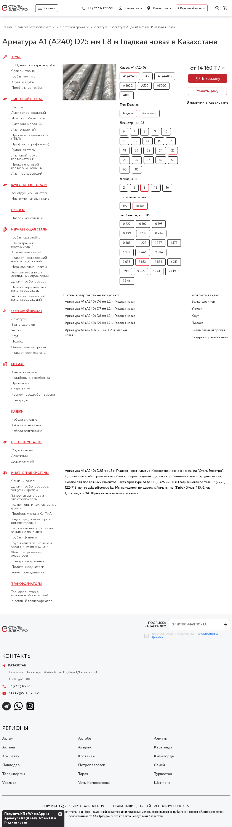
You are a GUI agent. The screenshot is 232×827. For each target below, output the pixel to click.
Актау (7, 738)
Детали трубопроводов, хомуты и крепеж (30, 488)
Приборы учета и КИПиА (31, 514)
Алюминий (19, 456)
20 (136, 150)
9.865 (141, 271)
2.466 (143, 252)
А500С (161, 86)
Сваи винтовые (23, 71)
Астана (8, 747)
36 (148, 160)
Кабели (17, 412)
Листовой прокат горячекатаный (25, 157)
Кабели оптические (26, 431)
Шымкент (162, 783)
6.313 (174, 262)
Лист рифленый (23, 129)
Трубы (16, 57)
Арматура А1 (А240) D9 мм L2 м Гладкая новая (100, 322)
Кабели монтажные (26, 425)
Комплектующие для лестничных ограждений (30, 274)
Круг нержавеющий (26, 252)
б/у (125, 206)
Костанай (86, 756)
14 (147, 141)
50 (172, 160)
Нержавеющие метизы (29, 267)
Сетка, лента (20, 389)
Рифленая (149, 113)
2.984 (159, 252)
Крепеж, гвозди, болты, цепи (33, 394)
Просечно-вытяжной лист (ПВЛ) (31, 137)
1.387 (158, 243)
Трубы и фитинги (24, 537)
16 (170, 141)
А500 (144, 86)
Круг (14, 336)
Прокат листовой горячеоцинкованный (27, 166)
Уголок (16, 330)
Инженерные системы (30, 473)
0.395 (158, 224)
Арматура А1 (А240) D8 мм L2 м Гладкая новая (100, 315)
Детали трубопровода (28, 281)
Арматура (18, 319)
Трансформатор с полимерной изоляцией (29, 593)
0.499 (127, 233)
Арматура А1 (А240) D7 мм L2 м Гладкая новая (100, 308)
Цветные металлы (26, 442)
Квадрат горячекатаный (29, 353)
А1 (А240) (130, 76)
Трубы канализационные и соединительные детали (31, 544)
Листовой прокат (27, 99)
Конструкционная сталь (29, 193)
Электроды (19, 400)
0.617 (143, 233)
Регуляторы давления (27, 572)
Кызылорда (164, 756)
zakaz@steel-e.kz (20, 693)
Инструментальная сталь (30, 198)
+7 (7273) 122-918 (100, 8)
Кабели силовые (24, 419)
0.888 (127, 243)
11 (124, 141)
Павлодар (11, 765)
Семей (159, 765)
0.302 (143, 224)
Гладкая (128, 113)
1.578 (174, 243)
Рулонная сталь (23, 150)
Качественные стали (29, 185)
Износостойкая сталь (28, 118)
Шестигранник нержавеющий (22, 244)
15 (159, 141)
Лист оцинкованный (27, 124)
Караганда (163, 747)
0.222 (127, 224)
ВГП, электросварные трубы (33, 65)
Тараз (83, 774)
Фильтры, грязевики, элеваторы (26, 554)
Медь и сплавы (22, 450)
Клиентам (132, 8)
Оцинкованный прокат (28, 347)
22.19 (172, 271)
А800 (126, 95)
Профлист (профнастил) (30, 144)
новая (140, 206)
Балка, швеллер (23, 325)
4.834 (158, 262)
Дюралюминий (22, 461)
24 (161, 150)
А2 (147, 76)
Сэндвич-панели (23, 481)
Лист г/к (17, 107)
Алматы (161, 738)
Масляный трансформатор (32, 601)
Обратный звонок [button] (191, 8)
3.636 (126, 262)
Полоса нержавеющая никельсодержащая (28, 289)
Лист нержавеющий (26, 173)
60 (124, 169)
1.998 (126, 252)
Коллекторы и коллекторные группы (33, 506)
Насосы (18, 210)
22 (148, 150)
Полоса (17, 341)
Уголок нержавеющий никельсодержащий (28, 298)
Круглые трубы (22, 82)
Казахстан (160, 8)
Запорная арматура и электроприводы (27, 497)
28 (124, 160)
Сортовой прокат (26, 311)
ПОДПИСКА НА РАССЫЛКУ (155, 624)
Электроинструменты (28, 561)
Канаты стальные (24, 372)
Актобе (84, 738)
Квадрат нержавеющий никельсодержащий (29, 259)
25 (172, 150)
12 (135, 141)
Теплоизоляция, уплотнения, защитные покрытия (32, 530)
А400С (128, 86)
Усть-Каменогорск (94, 783)
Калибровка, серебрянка (30, 378)
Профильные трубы (26, 88)
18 (124, 150)
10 (166, 131)
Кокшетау (10, 756)
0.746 (159, 233)
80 (137, 169)
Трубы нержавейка (25, 237)
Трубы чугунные (23, 76)
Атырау (84, 747)
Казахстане (218, 102)
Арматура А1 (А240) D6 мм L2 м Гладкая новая (100, 301)
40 (161, 160)
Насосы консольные (27, 218)
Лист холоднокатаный (28, 113)
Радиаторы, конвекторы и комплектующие (31, 521)
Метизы (17, 364)
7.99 (126, 271)
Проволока (20, 383)
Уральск (9, 783)
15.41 (156, 271)
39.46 (127, 281)
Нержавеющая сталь (29, 229)
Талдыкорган (13, 774)
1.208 (142, 243)
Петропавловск (91, 765)
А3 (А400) (165, 76)
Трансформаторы (26, 584)
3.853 (142, 262)
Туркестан (163, 774)
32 (136, 160)
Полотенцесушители (27, 567)
